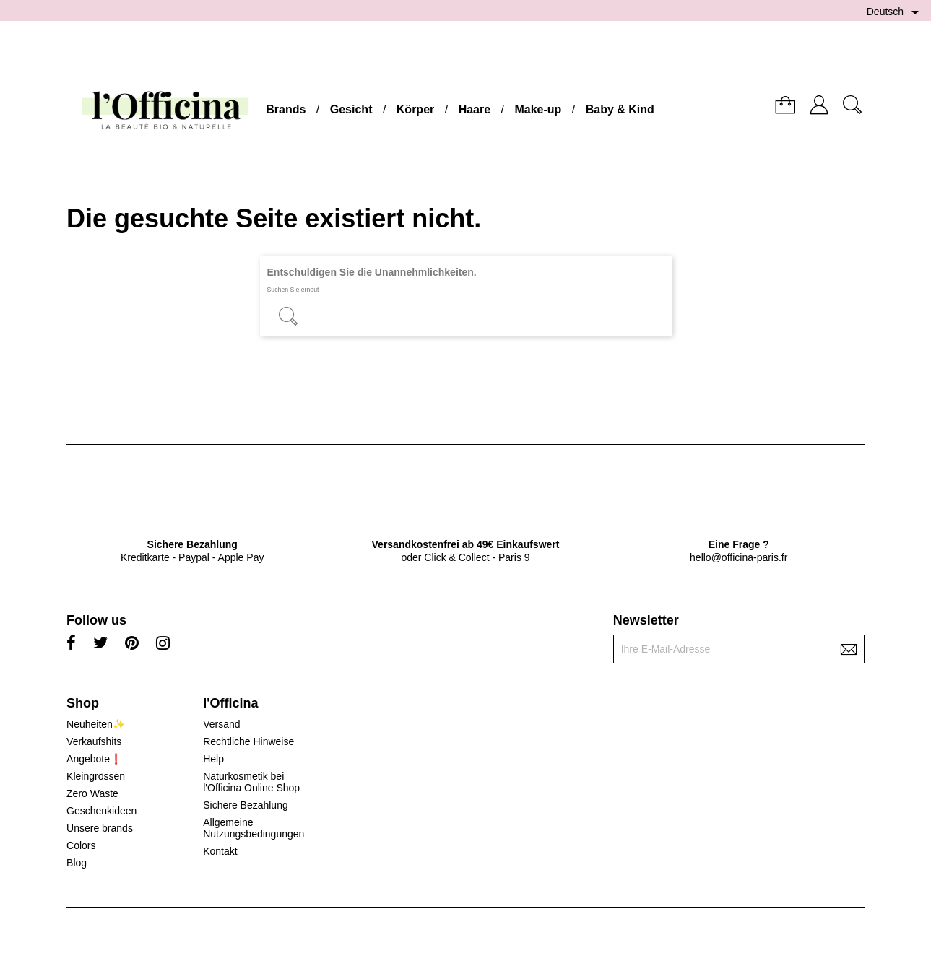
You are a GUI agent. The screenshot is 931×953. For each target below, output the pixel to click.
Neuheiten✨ (95, 724)
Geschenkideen (101, 811)
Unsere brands (99, 828)
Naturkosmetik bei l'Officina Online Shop (251, 781)
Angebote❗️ (94, 759)
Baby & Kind (620, 109)
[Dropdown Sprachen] (895, 12)
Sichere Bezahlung (245, 805)
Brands (286, 109)
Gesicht (351, 109)
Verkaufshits (93, 741)
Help (213, 759)
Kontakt (220, 851)
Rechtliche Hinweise (248, 741)
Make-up (537, 109)
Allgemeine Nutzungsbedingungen (253, 828)
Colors (80, 845)
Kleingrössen (95, 776)
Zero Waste (92, 793)
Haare (474, 109)
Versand (221, 724)
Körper (415, 109)
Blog (76, 863)
